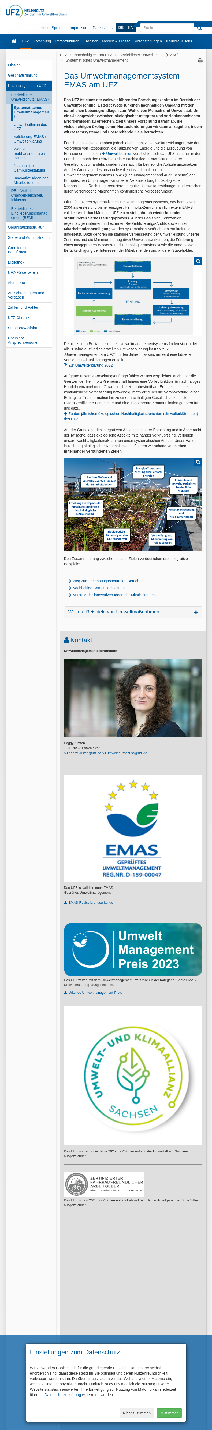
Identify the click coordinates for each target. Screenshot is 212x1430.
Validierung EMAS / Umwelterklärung (30, 138)
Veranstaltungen (148, 41)
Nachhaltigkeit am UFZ (27, 85)
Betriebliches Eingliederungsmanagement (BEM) (29, 213)
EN (130, 27)
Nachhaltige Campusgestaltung (29, 168)
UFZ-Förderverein (23, 272)
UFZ (25, 41)
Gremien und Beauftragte (19, 250)
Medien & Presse (116, 41)
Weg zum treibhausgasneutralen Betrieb (106, 581)
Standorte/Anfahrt (23, 328)
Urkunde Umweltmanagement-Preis (95, 993)
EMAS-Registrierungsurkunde (91, 902)
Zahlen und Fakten (23, 307)
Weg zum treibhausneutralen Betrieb (29, 153)
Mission (14, 65)
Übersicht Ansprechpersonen (24, 340)
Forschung (42, 41)
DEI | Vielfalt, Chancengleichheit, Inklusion (27, 195)
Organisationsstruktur (26, 227)
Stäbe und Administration (29, 237)
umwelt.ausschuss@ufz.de (127, 753)
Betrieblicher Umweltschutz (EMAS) (30, 97)
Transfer (91, 41)
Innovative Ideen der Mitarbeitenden (31, 180)
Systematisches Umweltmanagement (31, 112)
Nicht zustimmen (137, 1413)
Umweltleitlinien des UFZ (30, 126)
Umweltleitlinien (119, 153)
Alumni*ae (16, 283)
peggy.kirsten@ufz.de (85, 753)
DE (121, 27)
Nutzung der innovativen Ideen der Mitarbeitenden (114, 595)
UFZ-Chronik (18, 317)
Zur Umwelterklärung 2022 (91, 365)
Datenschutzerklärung (62, 1395)
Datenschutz (103, 28)
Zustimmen (169, 1413)
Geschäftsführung (23, 75)
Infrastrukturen (67, 41)
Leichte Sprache (51, 28)
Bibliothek (16, 262)
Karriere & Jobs (179, 41)
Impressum (79, 28)
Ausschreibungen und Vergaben (26, 295)
